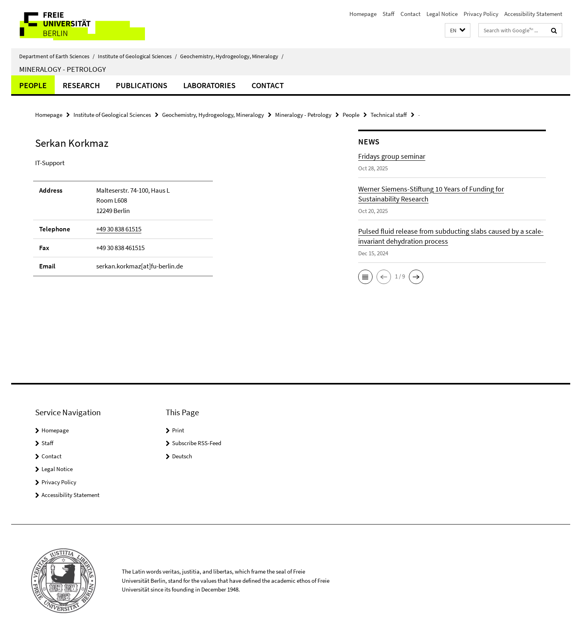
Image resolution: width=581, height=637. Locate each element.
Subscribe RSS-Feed (196, 443)
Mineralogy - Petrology (62, 69)
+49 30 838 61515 (118, 229)
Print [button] (178, 430)
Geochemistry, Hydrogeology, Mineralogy (232, 56)
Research (81, 85)
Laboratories (209, 85)
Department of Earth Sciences (57, 56)
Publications (141, 85)
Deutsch (182, 456)
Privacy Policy (481, 14)
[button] (457, 30)
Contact (410, 14)
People (33, 85)
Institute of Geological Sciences (137, 56)
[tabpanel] (181, 221)
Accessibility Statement (533, 14)
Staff (389, 14)
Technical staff (389, 114)
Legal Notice (442, 14)
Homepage (363, 14)
